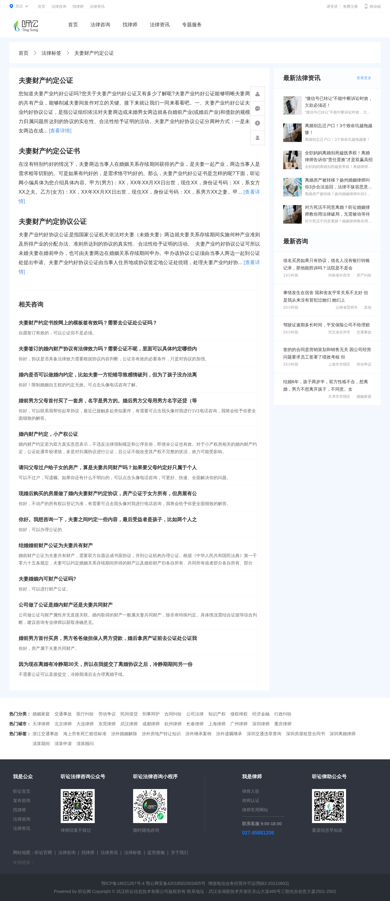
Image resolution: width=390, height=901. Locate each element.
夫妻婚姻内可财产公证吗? (47, 578)
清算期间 (41, 743)
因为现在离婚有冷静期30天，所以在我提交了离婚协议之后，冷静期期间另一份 (106, 664)
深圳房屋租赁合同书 (305, 733)
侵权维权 (239, 713)
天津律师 (41, 723)
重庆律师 (283, 723)
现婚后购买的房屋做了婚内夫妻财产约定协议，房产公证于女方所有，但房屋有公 (108, 493)
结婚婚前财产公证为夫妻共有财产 (56, 545)
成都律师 (151, 723)
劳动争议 (364, 364)
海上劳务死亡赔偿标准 (84, 733)
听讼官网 (43, 852)
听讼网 (84, 891)
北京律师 (63, 723)
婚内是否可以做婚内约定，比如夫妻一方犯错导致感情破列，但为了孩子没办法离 (108, 374)
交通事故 (364, 332)
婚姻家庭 (364, 396)
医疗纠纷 (85, 713)
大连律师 (85, 723)
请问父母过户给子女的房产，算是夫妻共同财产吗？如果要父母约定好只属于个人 (108, 467)
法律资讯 (97, 6)
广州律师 (239, 723)
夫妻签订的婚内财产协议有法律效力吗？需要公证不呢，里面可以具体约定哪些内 (108, 348)
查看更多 (364, 78)
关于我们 (179, 852)
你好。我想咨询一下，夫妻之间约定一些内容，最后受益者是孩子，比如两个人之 (108, 519)
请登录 (332, 6)
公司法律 (195, 713)
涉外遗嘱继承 (229, 733)
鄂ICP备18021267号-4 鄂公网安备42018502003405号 (153, 883)
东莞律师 (107, 723)
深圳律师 (261, 723)
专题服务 (192, 24)
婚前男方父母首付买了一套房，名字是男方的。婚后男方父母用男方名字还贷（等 (108, 400)
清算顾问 (85, 743)
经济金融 (261, 713)
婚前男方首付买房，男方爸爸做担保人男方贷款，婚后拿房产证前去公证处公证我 (108, 638)
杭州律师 (173, 723)
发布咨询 (21, 800)
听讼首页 (21, 791)
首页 (41, 6)
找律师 (78, 6)
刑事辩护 (151, 713)
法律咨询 (58, 6)
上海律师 (217, 723)
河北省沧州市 (339, 332)
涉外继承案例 (198, 733)
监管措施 (156, 852)
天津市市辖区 (339, 396)
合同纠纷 (173, 713)
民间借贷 (129, 713)
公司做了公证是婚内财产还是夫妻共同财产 (66, 604)
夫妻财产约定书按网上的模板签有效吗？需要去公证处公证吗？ (88, 322)
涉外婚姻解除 (124, 733)
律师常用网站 (255, 809)
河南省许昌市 (339, 275)
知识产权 (217, 713)
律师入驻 (250, 791)
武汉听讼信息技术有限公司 (142, 891)
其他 (367, 307)
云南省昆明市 (347, 307)
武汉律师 (129, 723)
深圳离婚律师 (343, 733)
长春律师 (195, 723)
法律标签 (51, 53)
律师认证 (250, 800)
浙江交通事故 (45, 733)
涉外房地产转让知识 (161, 733)
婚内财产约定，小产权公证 (48, 434)
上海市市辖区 (339, 364)
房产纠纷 (364, 275)
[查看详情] (60, 130)
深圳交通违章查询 (264, 733)
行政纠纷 (283, 713)
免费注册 (350, 6)
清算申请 (63, 743)
